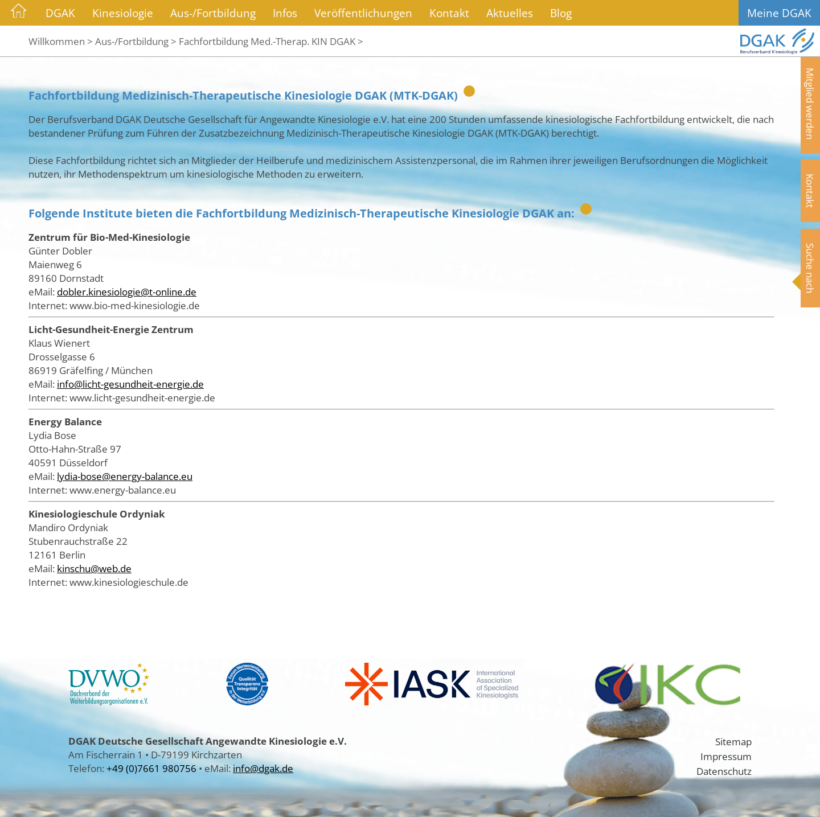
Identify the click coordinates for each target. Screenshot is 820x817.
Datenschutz (724, 771)
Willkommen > (60, 41)
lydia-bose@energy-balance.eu (124, 476)
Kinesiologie (122, 13)
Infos (285, 13)
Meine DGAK (779, 13)
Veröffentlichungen (363, 13)
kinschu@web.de (94, 568)
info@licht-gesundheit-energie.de (130, 384)
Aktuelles (509, 13)
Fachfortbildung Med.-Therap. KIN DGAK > (271, 41)
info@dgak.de (263, 768)
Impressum (726, 756)
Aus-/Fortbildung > (136, 41)
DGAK (60, 13)
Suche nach (810, 268)
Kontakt (449, 13)
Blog (561, 13)
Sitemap (733, 741)
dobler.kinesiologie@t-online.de (126, 291)
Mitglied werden (810, 103)
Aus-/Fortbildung (213, 13)
